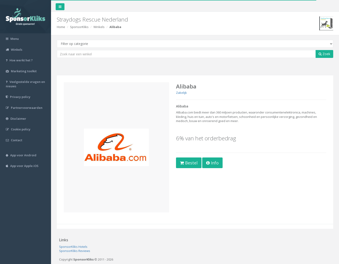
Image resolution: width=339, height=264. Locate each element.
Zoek (324, 54)
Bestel (189, 163)
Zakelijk (181, 93)
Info (212, 163)
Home (61, 27)
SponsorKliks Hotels (73, 247)
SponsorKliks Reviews (74, 251)
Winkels (99, 27)
